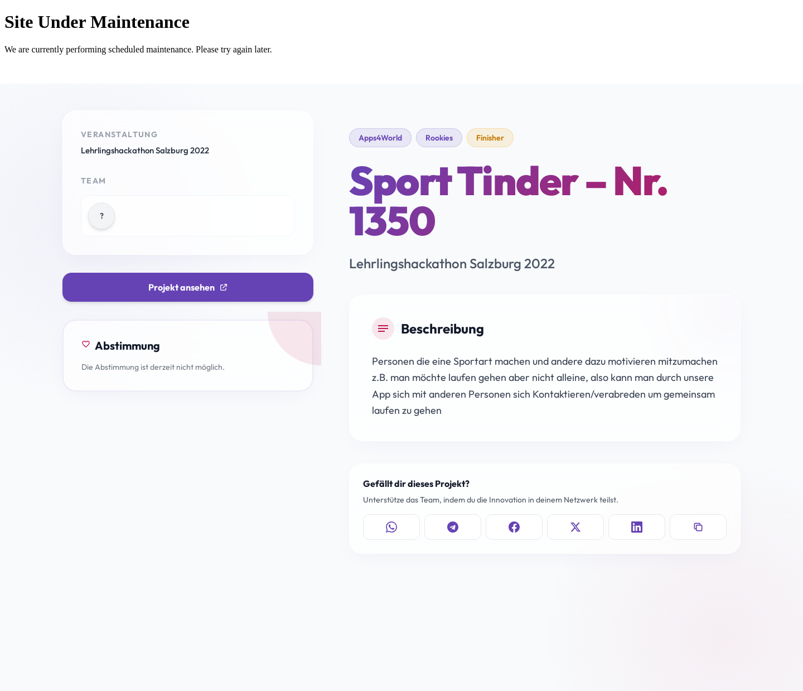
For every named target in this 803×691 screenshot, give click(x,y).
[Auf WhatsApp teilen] (391, 527)
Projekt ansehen (188, 287)
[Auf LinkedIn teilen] (636, 527)
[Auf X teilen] (575, 527)
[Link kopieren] (698, 527)
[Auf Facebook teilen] (514, 527)
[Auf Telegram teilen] (452, 527)
